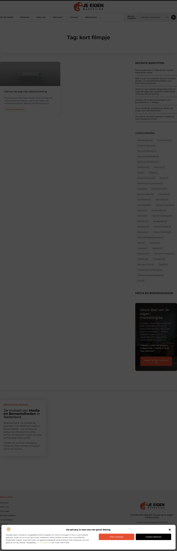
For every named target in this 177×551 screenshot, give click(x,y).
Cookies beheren (153, 537)
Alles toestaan (116, 537)
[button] (169, 529)
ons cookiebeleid (43, 542)
